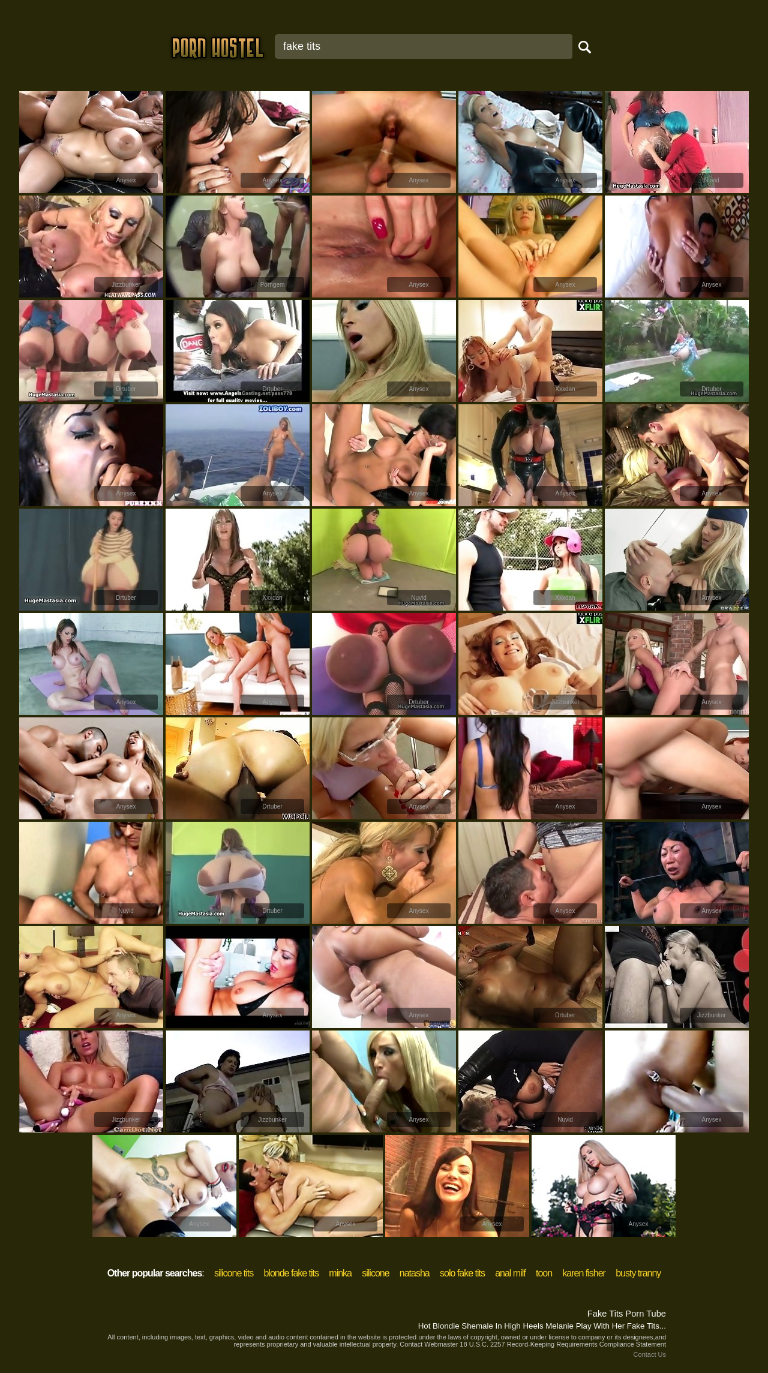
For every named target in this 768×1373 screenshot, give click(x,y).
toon (544, 1273)
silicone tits (233, 1273)
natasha (415, 1273)
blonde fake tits (291, 1273)
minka (340, 1273)
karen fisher (583, 1273)
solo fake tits (462, 1273)
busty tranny (638, 1273)
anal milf (510, 1273)
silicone (375, 1273)
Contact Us (650, 1354)
